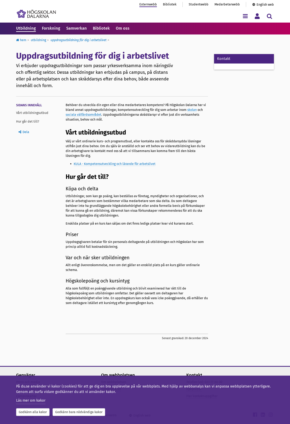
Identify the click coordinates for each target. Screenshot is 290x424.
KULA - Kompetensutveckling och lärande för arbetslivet (114, 164)
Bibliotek (169, 4)
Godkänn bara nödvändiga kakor (79, 412)
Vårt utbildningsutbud (32, 113)
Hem (21, 40)
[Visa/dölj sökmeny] (269, 16)
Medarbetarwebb (227, 4)
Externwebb (148, 4)
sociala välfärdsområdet (83, 115)
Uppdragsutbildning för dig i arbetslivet (79, 40)
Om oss (122, 28)
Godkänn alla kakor (33, 412)
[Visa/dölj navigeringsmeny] (245, 16)
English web (265, 4)
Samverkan (76, 28)
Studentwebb (198, 4)
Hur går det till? (27, 121)
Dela (26, 132)
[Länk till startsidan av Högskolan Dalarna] (36, 14)
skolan (192, 110)
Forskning (51, 28)
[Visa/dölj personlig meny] (257, 16)
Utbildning (26, 28)
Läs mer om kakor (31, 400)
